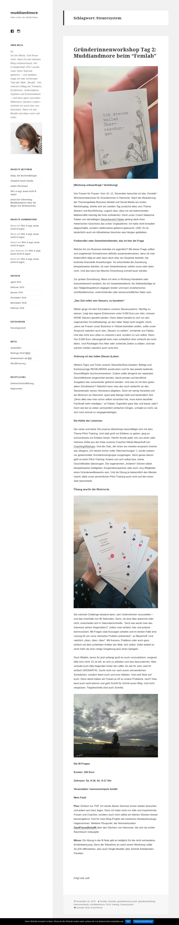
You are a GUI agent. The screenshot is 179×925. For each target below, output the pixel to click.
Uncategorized (18, 327)
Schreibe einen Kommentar (89, 907)
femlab (103, 901)
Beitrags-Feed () (20, 353)
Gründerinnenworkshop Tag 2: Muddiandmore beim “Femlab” (115, 52)
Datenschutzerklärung (22, 383)
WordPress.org (18, 363)
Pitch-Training (112, 904)
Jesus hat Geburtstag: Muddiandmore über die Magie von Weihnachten (23, 202)
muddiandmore (24, 12)
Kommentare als (21, 358)
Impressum (16, 388)
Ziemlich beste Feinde (22, 180)
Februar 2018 (17, 308)
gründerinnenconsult (127, 901)
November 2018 (19, 302)
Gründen (112, 901)
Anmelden (16, 347)
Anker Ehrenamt (19, 186)
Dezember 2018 (18, 297)
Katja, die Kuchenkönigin (24, 175)
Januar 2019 (17, 292)
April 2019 (16, 282)
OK (128, 922)
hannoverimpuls (81, 904)
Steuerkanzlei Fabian (112, 219)
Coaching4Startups (84, 446)
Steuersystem (127, 904)
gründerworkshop (146, 901)
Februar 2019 (17, 287)
